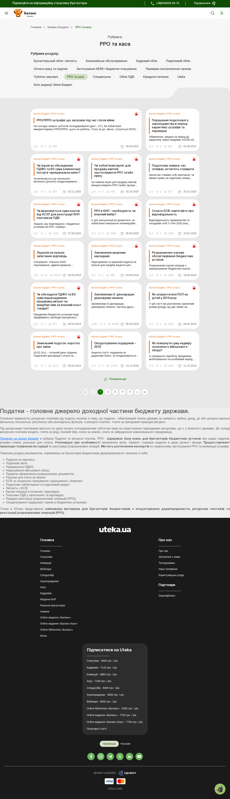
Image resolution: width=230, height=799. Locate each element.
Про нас (163, 550)
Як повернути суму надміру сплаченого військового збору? (171, 347)
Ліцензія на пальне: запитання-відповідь (52, 255)
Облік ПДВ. (127, 76)
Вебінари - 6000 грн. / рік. (102, 701)
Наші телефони (168, 569)
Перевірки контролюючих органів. (168, 68)
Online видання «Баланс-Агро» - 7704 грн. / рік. (115, 721)
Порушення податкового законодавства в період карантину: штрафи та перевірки (170, 126)
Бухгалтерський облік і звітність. (56, 60)
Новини (44, 611)
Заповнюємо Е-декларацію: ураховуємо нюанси (114, 296)
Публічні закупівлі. (46, 76)
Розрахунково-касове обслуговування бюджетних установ (172, 256)
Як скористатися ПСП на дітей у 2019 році (170, 296)
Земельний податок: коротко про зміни (58, 345)
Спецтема (46, 556)
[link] (86, 130)
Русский (125, 743)
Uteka (181, 76)
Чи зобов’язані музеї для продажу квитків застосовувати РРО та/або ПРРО (113, 171)
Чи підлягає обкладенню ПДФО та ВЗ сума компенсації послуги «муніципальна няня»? (58, 169)
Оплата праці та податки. (51, 68)
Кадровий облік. (147, 60)
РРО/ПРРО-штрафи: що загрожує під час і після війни (75, 120)
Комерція (45, 562)
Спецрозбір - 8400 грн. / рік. (103, 687)
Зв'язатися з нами (169, 556)
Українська (109, 743)
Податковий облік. (178, 60)
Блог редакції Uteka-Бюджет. (53, 84)
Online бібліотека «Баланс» (56, 629)
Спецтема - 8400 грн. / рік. (102, 660)
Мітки (43, 635)
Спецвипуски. (102, 76)
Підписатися (202, 3)
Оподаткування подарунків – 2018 (115, 345)
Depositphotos (167, 595)
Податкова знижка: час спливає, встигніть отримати (173, 168)
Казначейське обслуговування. (107, 60)
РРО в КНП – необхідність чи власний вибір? (114, 213)
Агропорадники (49, 581)
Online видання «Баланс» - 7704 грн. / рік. (112, 715)
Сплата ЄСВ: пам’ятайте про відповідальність (173, 213)
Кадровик (46, 593)
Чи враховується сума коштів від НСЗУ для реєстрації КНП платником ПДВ (58, 214)
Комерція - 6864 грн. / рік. (102, 674)
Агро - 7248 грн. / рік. (99, 681)
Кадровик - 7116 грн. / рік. (102, 667)
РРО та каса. (58, 113)
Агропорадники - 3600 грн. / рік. (105, 694)
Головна (45, 550)
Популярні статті (97, 728)
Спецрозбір (47, 575)
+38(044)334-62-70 (167, 3)
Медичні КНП (48, 599)
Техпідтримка (167, 562)
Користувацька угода (171, 575)
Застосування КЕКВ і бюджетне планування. (106, 68)
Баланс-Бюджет (42, 113)
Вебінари (45, 569)
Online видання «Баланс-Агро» (58, 623)
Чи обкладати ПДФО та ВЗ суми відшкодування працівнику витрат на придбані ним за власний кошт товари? (59, 301)
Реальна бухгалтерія (52, 605)
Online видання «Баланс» (55, 617)
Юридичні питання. (156, 76)
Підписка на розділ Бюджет (19, 438)
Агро (43, 587)
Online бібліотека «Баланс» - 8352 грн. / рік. (113, 708)
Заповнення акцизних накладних (110, 255)
